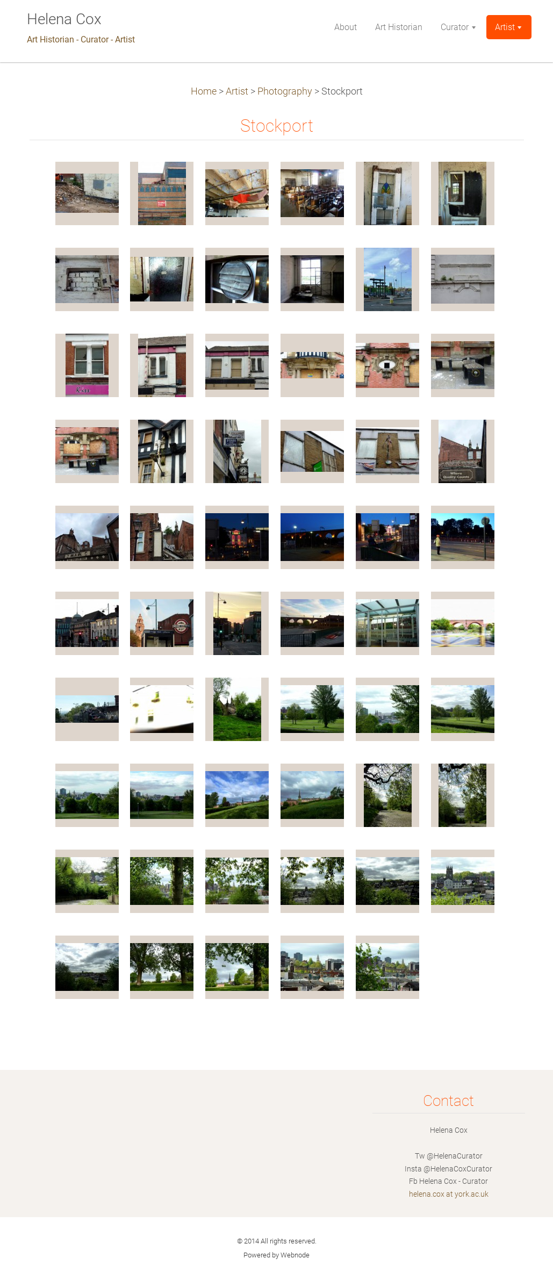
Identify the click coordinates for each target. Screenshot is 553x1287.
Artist (237, 91)
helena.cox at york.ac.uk (449, 1194)
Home (204, 91)
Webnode (295, 1255)
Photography (284, 91)
